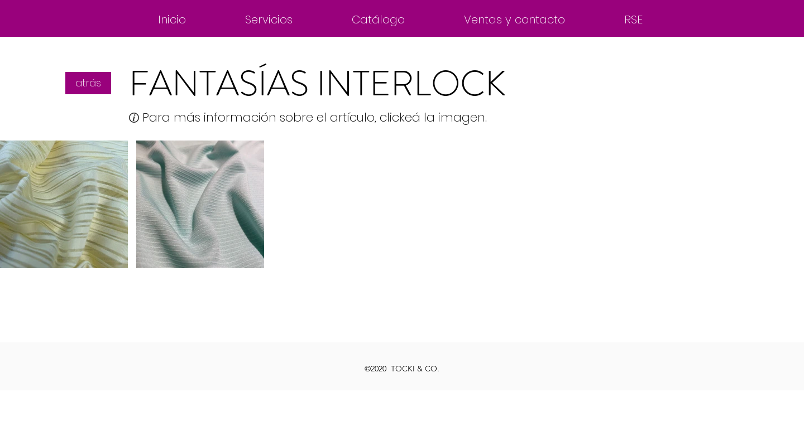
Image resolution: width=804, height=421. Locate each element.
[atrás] (88, 83)
